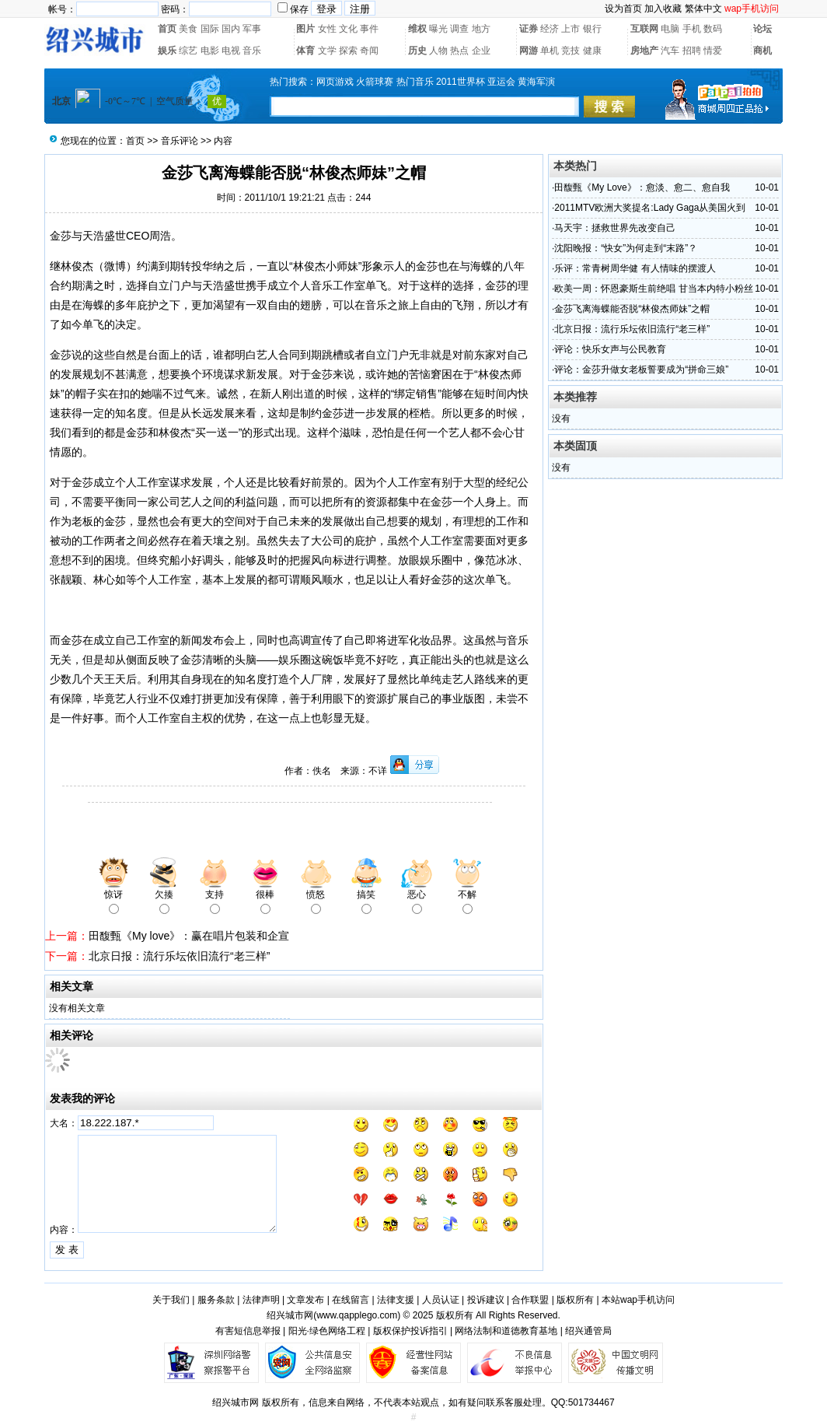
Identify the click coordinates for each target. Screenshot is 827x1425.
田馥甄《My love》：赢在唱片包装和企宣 (189, 936)
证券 (528, 28)
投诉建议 (485, 1299)
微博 (115, 266)
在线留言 (350, 1299)
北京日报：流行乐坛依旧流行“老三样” (179, 956)
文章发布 (305, 1299)
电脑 (670, 28)
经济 (549, 28)
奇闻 (369, 50)
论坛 (762, 28)
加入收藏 (663, 8)
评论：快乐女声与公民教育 (610, 349)
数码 (712, 28)
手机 (691, 28)
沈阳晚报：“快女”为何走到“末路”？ (625, 248)
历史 (417, 50)
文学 (327, 50)
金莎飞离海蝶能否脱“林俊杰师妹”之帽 (632, 308)
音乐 (252, 50)
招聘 (691, 50)
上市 (570, 28)
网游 (528, 50)
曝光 (438, 28)
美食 (188, 28)
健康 (592, 50)
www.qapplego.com (356, 1315)
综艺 (188, 50)
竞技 (570, 50)
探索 (348, 50)
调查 (459, 28)
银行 (592, 28)
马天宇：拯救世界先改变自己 (614, 227)
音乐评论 (179, 140)
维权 (417, 28)
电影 (210, 50)
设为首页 (623, 8)
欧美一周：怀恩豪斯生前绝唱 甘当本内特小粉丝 (653, 288)
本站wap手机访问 (638, 1299)
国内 (231, 28)
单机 (549, 50)
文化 (348, 28)
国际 (210, 28)
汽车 (670, 50)
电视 (231, 50)
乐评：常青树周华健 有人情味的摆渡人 (634, 268)
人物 (438, 50)
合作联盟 (530, 1299)
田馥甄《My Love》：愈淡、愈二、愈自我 (641, 187)
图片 (305, 28)
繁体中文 (703, 8)
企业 (481, 50)
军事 (252, 28)
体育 (305, 50)
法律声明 (261, 1299)
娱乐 (167, 50)
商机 (762, 50)
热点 (459, 50)
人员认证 (440, 1299)
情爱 (712, 50)
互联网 (644, 28)
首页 (167, 28)
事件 (369, 28)
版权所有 (575, 1299)
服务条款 (216, 1299)
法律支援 (395, 1299)
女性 (327, 28)
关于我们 (171, 1299)
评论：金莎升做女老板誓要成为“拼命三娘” (641, 369)
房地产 (644, 50)
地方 (481, 28)
